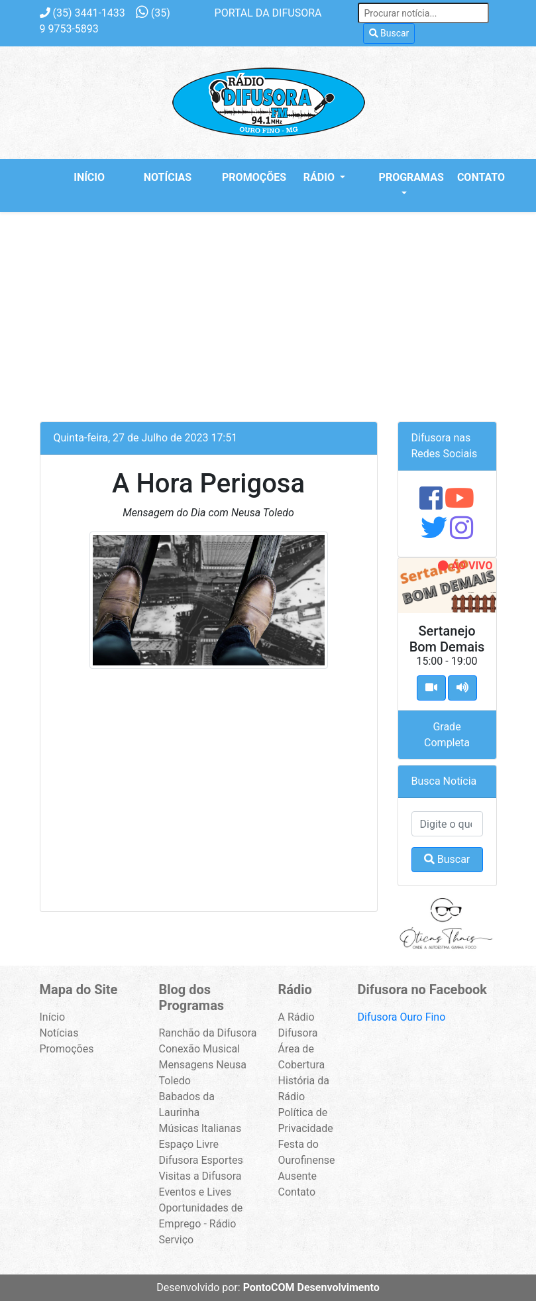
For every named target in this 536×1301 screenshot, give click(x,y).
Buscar (389, 33)
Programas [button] (405, 177)
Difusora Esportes (201, 1160)
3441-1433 (82, 13)
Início (89, 177)
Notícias (167, 177)
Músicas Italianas (200, 1128)
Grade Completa (447, 734)
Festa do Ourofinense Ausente (306, 1160)
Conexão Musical (200, 1049)
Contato (481, 177)
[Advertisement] (268, 311)
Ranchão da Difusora (208, 1033)
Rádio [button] (320, 177)
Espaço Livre (189, 1144)
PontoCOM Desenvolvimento (311, 1287)
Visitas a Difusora (200, 1176)
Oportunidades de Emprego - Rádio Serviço (201, 1224)
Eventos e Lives (195, 1192)
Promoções (248, 177)
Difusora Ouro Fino (402, 1017)
